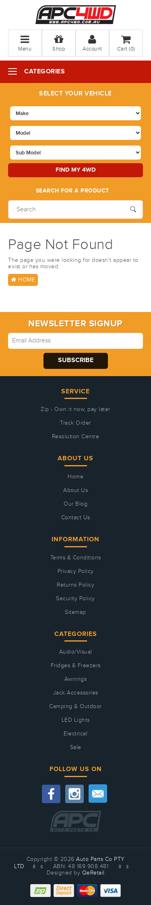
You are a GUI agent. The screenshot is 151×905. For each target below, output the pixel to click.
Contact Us (75, 517)
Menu (24, 43)
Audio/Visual (75, 652)
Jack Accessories (75, 693)
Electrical (75, 734)
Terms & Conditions (75, 558)
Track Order (75, 423)
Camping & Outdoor (75, 706)
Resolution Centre (75, 436)
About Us (75, 490)
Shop (58, 43)
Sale (75, 747)
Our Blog (75, 504)
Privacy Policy (76, 571)
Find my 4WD (76, 170)
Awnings (75, 679)
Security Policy (75, 598)
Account (92, 43)
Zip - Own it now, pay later (75, 409)
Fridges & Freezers (76, 665)
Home (23, 280)
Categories (44, 71)
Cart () (126, 43)
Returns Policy (75, 585)
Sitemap (75, 612)
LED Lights (76, 720)
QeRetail (93, 873)
